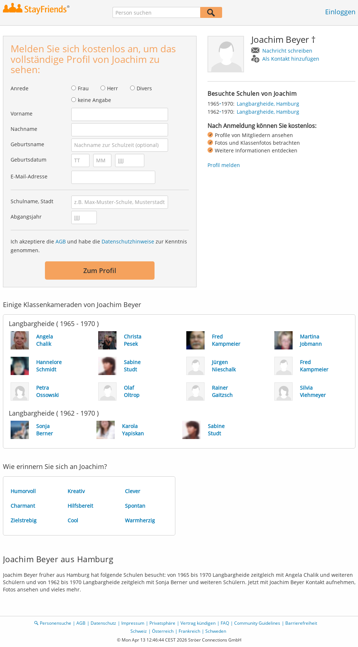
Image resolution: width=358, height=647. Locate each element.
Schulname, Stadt (32, 201)
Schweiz (138, 631)
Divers (144, 88)
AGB (61, 241)
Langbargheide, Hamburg (268, 103)
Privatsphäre (162, 623)
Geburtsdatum (28, 159)
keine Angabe (94, 100)
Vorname (22, 113)
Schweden (215, 631)
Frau (83, 88)
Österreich (163, 631)
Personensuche (55, 623)
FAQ (225, 623)
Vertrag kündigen (198, 623)
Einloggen (340, 11)
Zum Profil (99, 270)
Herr (112, 88)
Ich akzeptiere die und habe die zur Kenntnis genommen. (99, 246)
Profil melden (223, 165)
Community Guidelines (257, 623)
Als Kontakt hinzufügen (290, 58)
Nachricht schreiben (287, 50)
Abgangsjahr (26, 216)
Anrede (19, 88)
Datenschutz (103, 623)
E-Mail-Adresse (29, 176)
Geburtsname (27, 144)
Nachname (24, 128)
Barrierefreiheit (301, 623)
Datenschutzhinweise (128, 241)
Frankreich (189, 631)
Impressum (132, 623)
